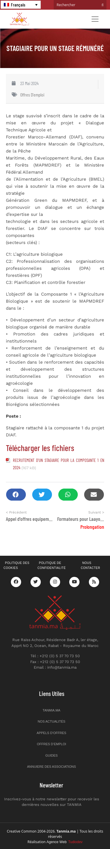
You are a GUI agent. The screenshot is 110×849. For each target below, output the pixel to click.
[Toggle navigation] (95, 19)
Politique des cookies (16, 565)
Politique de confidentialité (52, 565)
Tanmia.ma (51, 710)
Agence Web (65, 842)
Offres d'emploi (32, 94)
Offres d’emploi (51, 744)
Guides (51, 755)
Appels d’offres (51, 733)
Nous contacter (90, 565)
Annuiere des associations (51, 766)
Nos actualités (51, 721)
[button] (16, 494)
